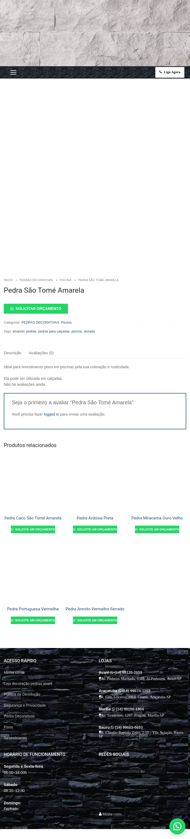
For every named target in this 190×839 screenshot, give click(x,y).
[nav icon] (13, 72)
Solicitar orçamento (38, 292)
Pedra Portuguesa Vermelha (33, 592)
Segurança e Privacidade (25, 688)
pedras (31, 315)
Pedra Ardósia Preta (95, 501)
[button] (95, 292)
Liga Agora (170, 72)
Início (8, 263)
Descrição (12, 336)
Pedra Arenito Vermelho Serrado (95, 592)
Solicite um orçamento (34, 512)
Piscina (65, 263)
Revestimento (15, 721)
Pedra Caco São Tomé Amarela (32, 501)
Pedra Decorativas (19, 699)
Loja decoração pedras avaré (28, 667)
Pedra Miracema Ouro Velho (157, 501)
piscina (76, 315)
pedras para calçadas (54, 315)
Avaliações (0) (41, 336)
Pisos (8, 710)
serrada (89, 315)
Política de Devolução (22, 677)
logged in (51, 397)
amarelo (18, 315)
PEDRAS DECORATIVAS (36, 263)
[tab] (12, 336)
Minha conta (14, 656)
